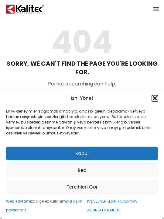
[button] (155, 98)
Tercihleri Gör (82, 187)
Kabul (82, 153)
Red (82, 170)
